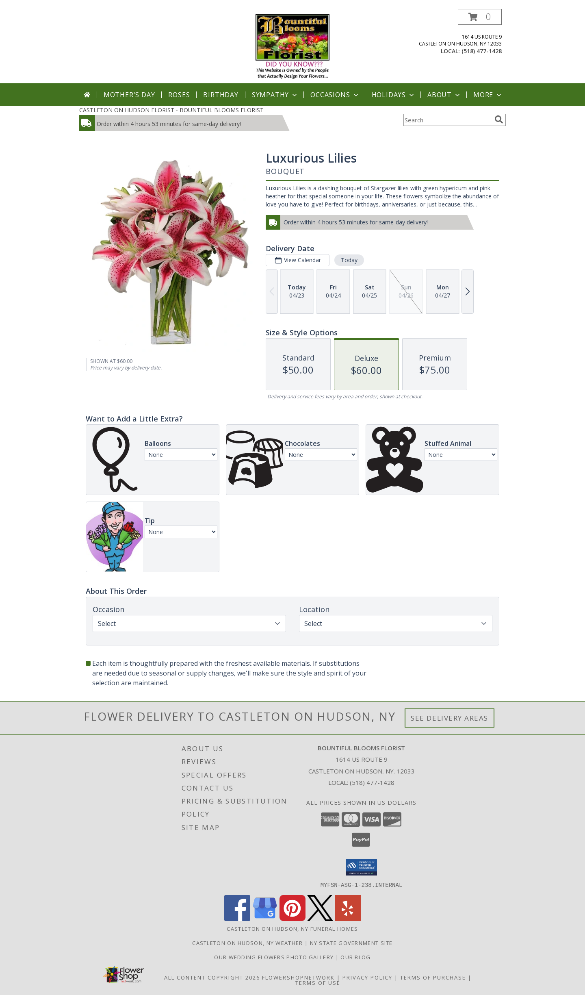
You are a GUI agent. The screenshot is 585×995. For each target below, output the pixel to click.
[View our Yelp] (348, 918)
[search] (498, 119)
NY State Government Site (351, 942)
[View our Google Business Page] (265, 918)
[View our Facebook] (237, 918)
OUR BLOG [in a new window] (355, 956)
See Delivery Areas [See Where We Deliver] (449, 718)
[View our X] (320, 918)
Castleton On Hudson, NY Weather (247, 942)
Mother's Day (129, 94)
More (488, 94)
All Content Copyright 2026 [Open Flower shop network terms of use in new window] (212, 977)
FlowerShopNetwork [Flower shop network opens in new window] (298, 977)
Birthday (220, 94)
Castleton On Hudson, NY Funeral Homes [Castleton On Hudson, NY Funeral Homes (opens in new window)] (292, 928)
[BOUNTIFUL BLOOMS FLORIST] (293, 46)
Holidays (394, 94)
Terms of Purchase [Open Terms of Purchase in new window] (433, 977)
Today (349, 260)
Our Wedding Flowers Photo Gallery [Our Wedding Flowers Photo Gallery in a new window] (274, 956)
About (444, 94)
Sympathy (275, 94)
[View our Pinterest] (293, 918)
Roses (179, 94)
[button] (480, 17)
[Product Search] (447, 120)
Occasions (335, 94)
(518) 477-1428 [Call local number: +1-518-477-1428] (482, 51)
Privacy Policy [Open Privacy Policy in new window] (367, 977)
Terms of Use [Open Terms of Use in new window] (317, 982)
